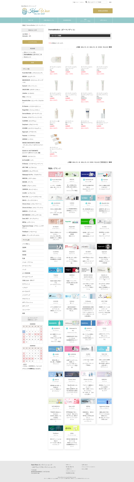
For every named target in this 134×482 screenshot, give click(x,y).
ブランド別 (26, 69)
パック (24, 269)
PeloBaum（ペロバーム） (30, 231)
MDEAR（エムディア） (29, 76)
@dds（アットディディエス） (31, 235)
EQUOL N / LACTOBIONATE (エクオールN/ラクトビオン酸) (31, 151)
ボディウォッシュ (27, 302)
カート (82, 2)
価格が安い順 (85, 47)
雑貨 (23, 313)
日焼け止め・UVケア (28, 280)
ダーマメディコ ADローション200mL (54, 123)
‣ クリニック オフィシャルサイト (88, 466)
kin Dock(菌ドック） (28, 160)
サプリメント (26, 284)
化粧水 (24, 251)
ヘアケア (25, 287)
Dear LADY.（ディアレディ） (30, 218)
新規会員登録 (103, 11)
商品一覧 (30, 20)
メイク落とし (26, 244)
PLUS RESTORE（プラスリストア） (32, 73)
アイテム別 (26, 240)
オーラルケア (26, 291)
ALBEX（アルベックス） (29, 185)
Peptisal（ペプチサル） (29, 135)
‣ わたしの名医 (84, 468)
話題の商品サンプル (49, 20)
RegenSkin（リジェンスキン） (31, 110)
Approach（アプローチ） (29, 132)
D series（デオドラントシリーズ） (32, 117)
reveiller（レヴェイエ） (29, 193)
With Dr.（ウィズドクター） (30, 200)
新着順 (100, 47)
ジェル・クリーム (27, 262)
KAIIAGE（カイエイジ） (29, 156)
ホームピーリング (27, 276)
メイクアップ (26, 295)
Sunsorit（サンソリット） (30, 86)
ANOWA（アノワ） (28, 182)
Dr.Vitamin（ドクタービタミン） (31, 106)
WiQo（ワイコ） (27, 97)
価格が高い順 (93, 47)
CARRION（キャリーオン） (30, 189)
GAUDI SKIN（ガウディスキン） (31, 89)
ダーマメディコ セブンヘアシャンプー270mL (86, 68)
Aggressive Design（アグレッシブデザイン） (33, 227)
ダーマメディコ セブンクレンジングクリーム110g (55, 95)
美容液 (24, 255)
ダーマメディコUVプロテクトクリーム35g (86, 123)
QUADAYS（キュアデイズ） (30, 171)
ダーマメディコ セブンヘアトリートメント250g (102, 68)
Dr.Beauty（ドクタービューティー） (33, 163)
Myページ (76, 2)
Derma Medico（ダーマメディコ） (32, 113)
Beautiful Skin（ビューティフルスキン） (33, 101)
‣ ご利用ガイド (69, 468)
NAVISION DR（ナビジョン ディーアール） (32, 81)
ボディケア (25, 306)
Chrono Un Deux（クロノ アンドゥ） (33, 207)
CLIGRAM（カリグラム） (29, 121)
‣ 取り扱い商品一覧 (70, 466)
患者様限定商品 (67, 20)
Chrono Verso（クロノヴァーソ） (32, 204)
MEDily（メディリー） (28, 222)
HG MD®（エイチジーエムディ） (32, 128)
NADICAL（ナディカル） (29, 178)
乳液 (23, 258)
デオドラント (26, 298)
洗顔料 (24, 247)
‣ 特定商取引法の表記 (70, 473)
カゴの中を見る (32, 42)
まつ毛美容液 (26, 273)
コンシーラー (26, 309)
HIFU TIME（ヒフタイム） (29, 167)
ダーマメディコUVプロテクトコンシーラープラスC (102, 123)
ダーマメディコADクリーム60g (69, 123)
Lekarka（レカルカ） (28, 93)
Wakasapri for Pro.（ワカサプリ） (32, 174)
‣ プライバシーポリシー (70, 471)
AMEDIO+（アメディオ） (29, 211)
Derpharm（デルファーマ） (30, 124)
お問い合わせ (103, 20)
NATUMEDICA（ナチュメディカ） (32, 215)
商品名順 (105, 47)
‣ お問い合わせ (84, 464)
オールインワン (26, 265)
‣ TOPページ (68, 464)
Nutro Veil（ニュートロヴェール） (32, 196)
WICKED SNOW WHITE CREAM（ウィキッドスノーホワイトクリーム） (32, 145)
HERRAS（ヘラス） (28, 139)
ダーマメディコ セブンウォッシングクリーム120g (71, 95)
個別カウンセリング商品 (85, 20)
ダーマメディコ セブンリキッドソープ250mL (71, 68)
